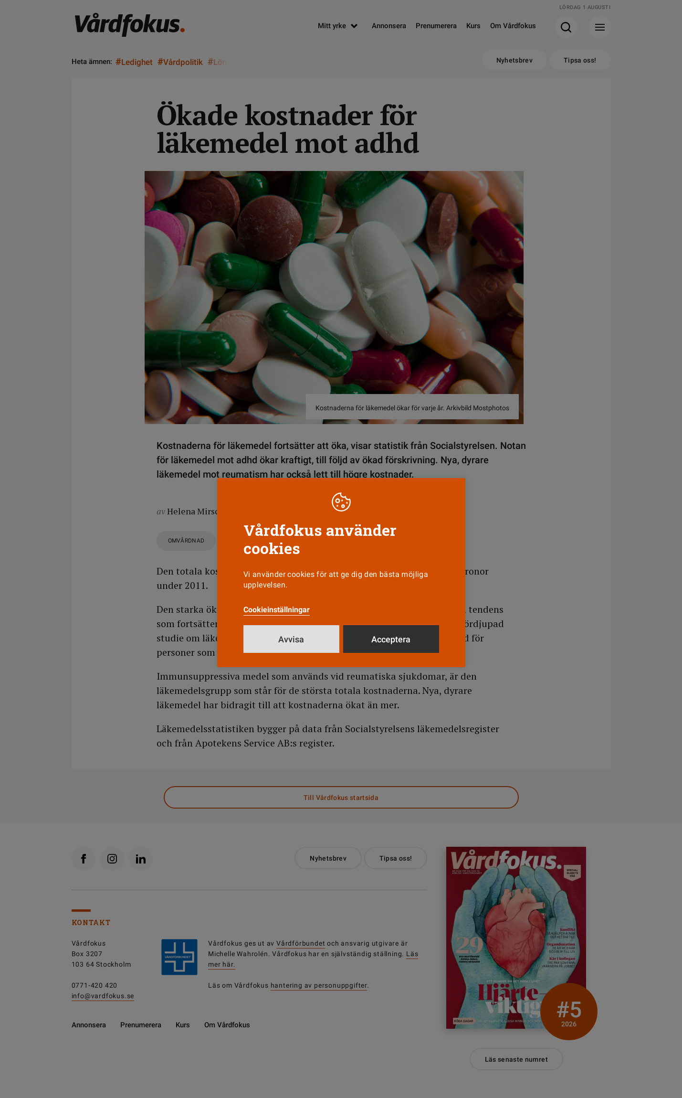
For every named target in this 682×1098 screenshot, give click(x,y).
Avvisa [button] (291, 639)
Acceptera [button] (390, 639)
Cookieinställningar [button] (276, 609)
